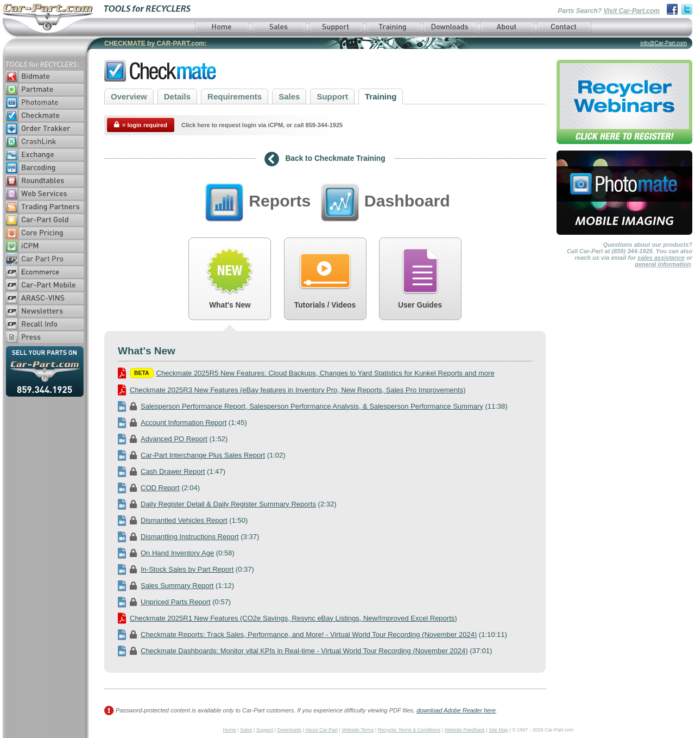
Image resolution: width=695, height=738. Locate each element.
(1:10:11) (312, 634)
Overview (129, 96)
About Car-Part (321, 730)
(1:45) (182, 422)
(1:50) (183, 520)
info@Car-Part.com (663, 43)
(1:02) (202, 455)
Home (229, 730)
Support (332, 96)
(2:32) (227, 504)
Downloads (289, 730)
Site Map (498, 730)
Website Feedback (465, 730)
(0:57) (174, 602)
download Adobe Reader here (456, 710)
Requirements (234, 96)
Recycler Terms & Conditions (409, 730)
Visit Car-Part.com (631, 11)
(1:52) (173, 439)
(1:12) (176, 585)
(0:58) (176, 553)
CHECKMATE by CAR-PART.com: (155, 43)
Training (380, 96)
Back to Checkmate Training (324, 159)
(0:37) (186, 569)
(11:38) (313, 406)
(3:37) (188, 537)
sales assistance (661, 257)
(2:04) (159, 488)
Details (177, 96)
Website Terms (358, 730)
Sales (289, 96)
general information (663, 264)
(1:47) (171, 471)
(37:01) (305, 651)
